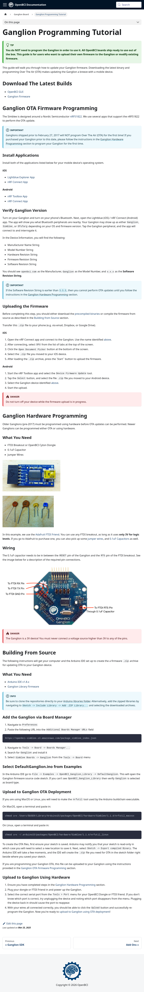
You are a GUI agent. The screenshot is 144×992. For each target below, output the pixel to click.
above (107, 339)
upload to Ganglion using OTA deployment (85, 911)
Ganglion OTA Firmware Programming (43, 868)
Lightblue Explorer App (21, 177)
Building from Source (46, 318)
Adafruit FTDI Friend (47, 534)
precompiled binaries (87, 314)
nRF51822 (76, 116)
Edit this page (13, 923)
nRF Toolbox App (17, 196)
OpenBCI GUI (15, 92)
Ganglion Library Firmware (23, 686)
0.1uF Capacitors (119, 538)
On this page (12, 22)
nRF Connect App (18, 182)
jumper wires (95, 538)
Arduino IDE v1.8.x (18, 682)
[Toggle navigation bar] (5, 4)
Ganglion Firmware (19, 96)
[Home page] (6, 14)
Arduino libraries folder (76, 701)
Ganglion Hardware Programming (48, 294)
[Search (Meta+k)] (128, 5)
